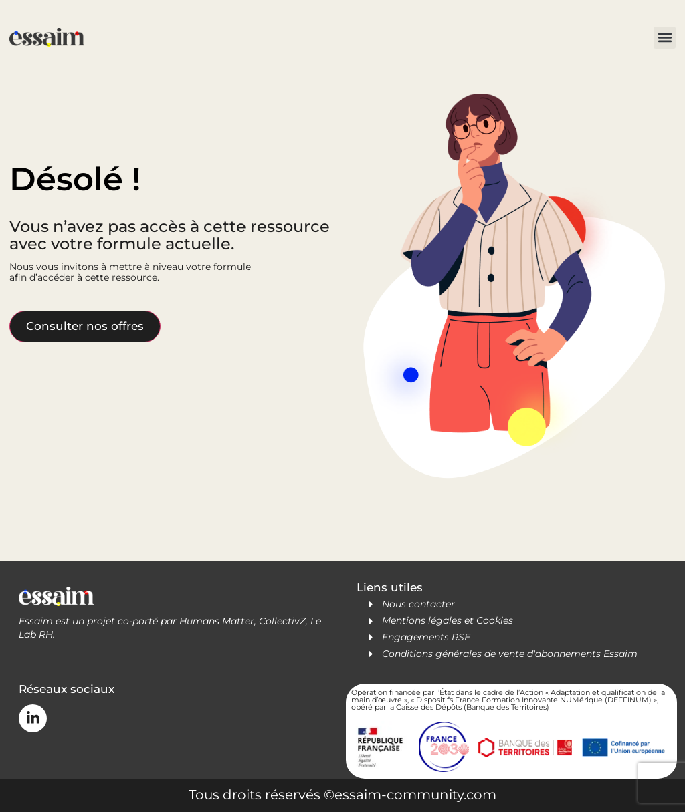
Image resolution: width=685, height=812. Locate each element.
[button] (665, 38)
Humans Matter (216, 621)
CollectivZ (282, 621)
